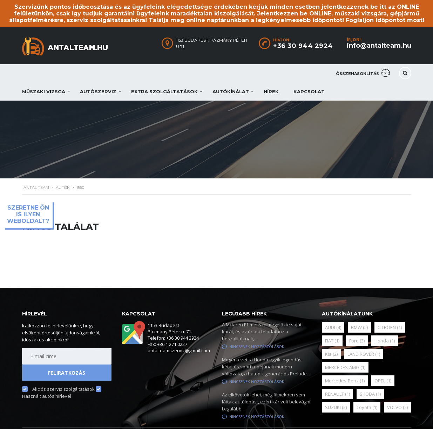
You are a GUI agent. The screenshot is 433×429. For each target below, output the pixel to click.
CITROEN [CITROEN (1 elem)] (390, 327)
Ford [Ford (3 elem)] (357, 341)
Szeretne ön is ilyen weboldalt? (28, 214)
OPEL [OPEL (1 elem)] (382, 380)
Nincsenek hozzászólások (253, 346)
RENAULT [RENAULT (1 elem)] (337, 394)
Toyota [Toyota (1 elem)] (367, 407)
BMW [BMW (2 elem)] (359, 327)
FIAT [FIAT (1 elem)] (332, 341)
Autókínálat (230, 91)
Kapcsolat (309, 91)
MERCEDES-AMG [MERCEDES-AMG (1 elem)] (345, 367)
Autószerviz (98, 91)
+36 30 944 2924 (303, 46)
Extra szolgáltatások (164, 91)
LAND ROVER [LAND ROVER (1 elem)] (363, 354)
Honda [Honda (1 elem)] (384, 341)
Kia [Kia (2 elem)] (331, 354)
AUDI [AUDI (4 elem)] (333, 327)
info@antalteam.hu (379, 45)
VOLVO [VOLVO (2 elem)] (397, 407)
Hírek (271, 91)
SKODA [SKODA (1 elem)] (370, 394)
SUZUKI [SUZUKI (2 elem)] (336, 407)
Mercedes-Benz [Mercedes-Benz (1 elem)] (345, 380)
